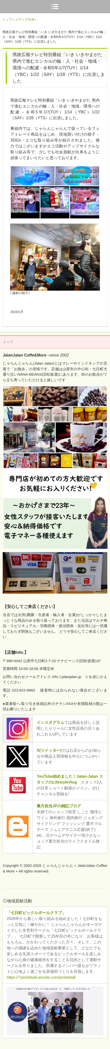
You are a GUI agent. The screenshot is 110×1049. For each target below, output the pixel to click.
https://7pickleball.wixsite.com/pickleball (41, 977)
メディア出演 (24, 19)
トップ (7, 19)
